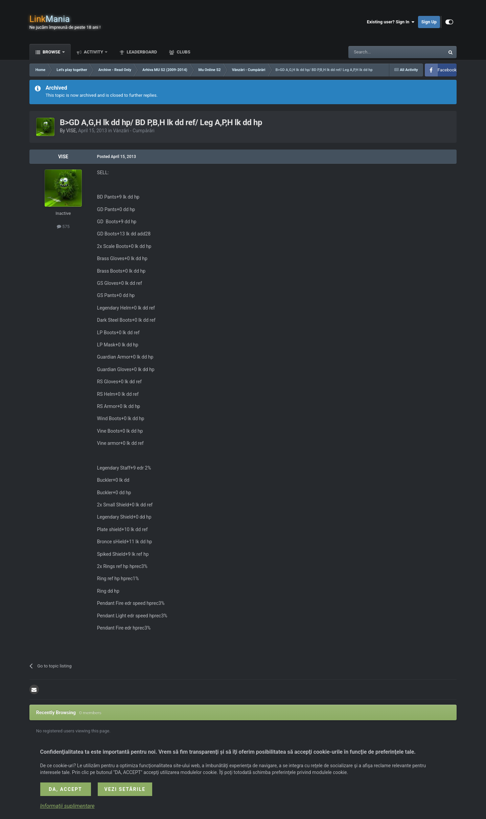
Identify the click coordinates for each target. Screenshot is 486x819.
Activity (94, 51)
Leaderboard (141, 51)
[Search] (380, 52)
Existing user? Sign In (391, 22)
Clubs (183, 51)
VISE (71, 130)
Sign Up (429, 21)
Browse (52, 51)
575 (63, 226)
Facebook (447, 69)
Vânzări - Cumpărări (133, 130)
